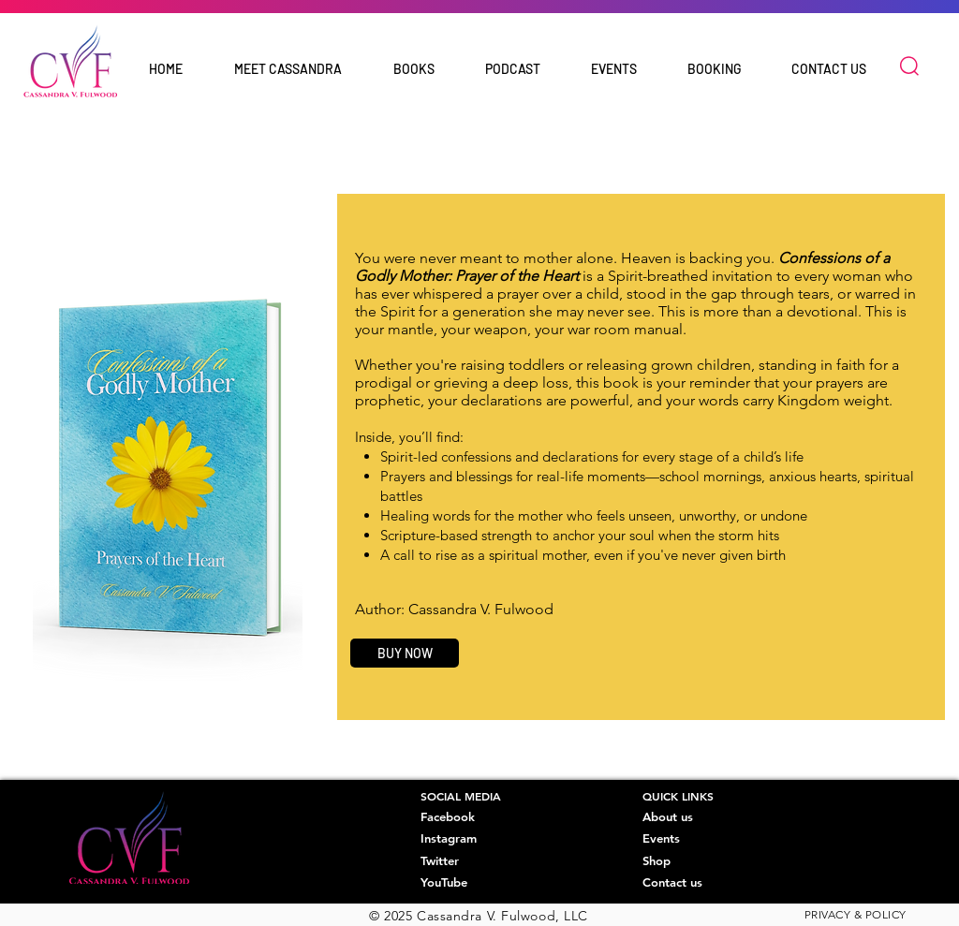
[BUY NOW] (404, 653)
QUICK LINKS (678, 795)
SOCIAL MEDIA (460, 795)
